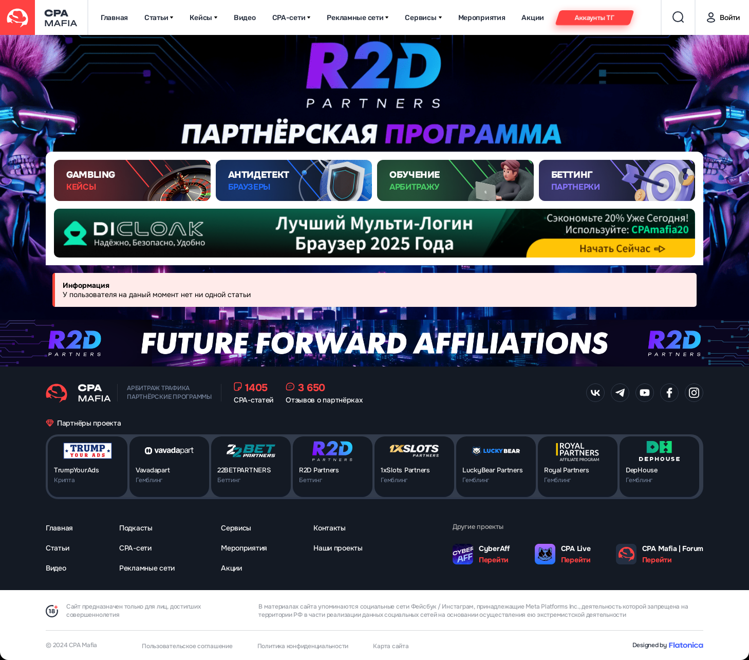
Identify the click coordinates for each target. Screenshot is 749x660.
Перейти (494, 559)
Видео (245, 17)
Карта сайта (390, 646)
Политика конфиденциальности (303, 646)
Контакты (329, 528)
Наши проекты (338, 548)
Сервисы (423, 17)
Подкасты (136, 528)
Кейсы (203, 17)
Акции (532, 17)
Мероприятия (481, 17)
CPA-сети (291, 17)
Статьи (158, 17)
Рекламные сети (357, 17)
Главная (114, 17)
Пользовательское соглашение (187, 646)
